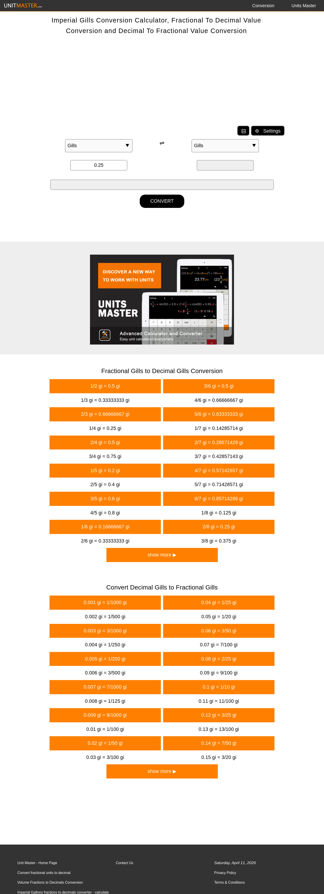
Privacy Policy (225, 873)
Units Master (304, 5)
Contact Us (124, 863)
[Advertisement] (162, 82)
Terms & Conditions (229, 882)
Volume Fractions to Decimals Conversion (50, 882)
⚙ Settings (268, 131)
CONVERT (162, 201)
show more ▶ (162, 555)
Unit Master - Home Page (37, 863)
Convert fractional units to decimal (43, 873)
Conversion (263, 5)
